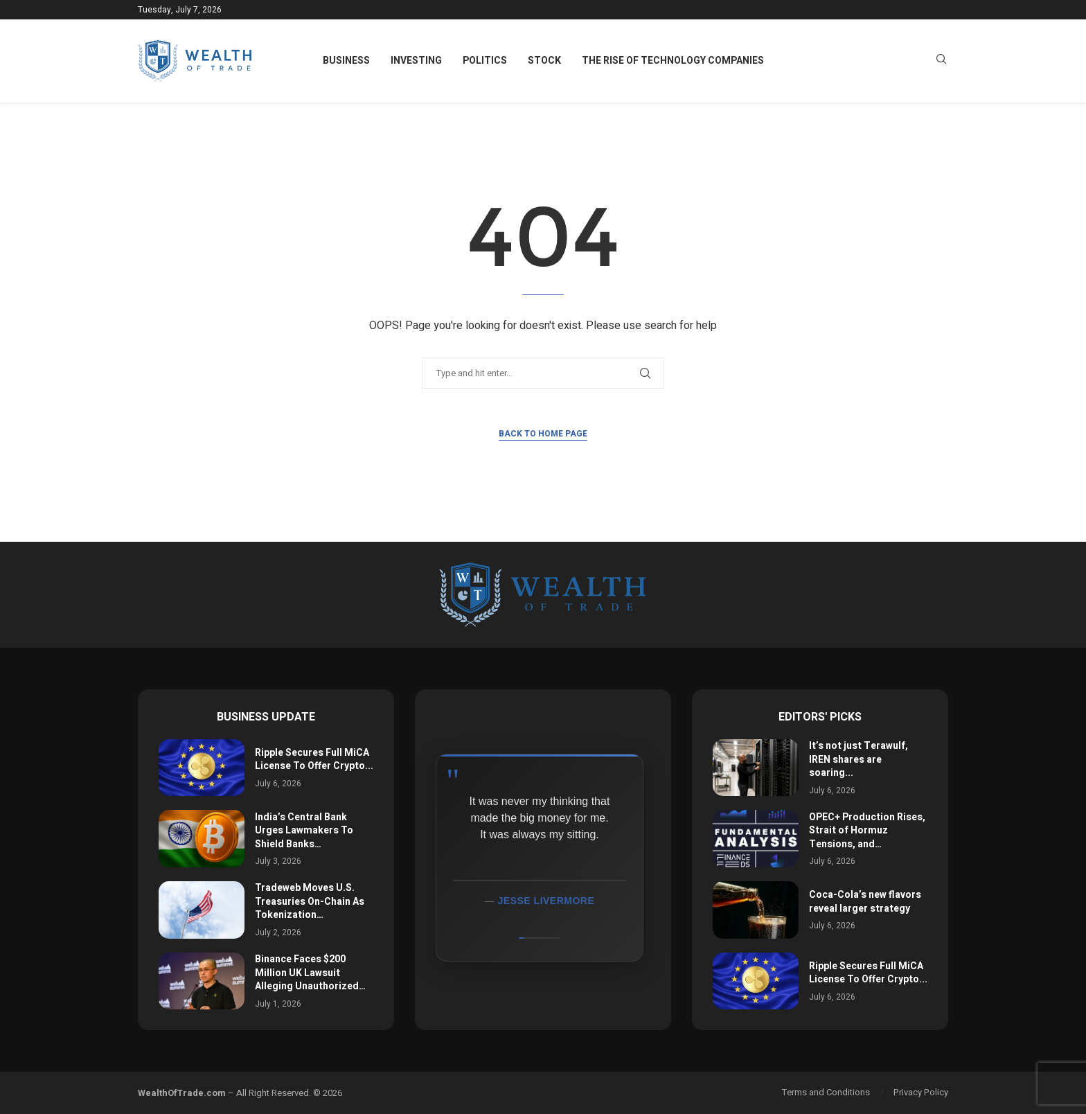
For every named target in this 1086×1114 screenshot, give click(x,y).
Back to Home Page (543, 433)
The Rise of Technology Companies (673, 60)
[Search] (941, 61)
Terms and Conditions (826, 1092)
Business (346, 60)
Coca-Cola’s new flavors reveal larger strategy (865, 901)
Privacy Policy (920, 1092)
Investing (416, 60)
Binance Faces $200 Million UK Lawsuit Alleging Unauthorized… (310, 972)
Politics (485, 60)
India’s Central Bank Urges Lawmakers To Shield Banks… (304, 830)
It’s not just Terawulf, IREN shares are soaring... (858, 759)
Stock (544, 60)
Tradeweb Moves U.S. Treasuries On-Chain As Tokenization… (309, 901)
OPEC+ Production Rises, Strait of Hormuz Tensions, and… (867, 830)
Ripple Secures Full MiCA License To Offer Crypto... (314, 759)
